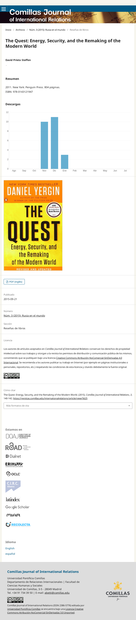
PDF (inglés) (15, 281)
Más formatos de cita (17, 405)
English (10, 548)
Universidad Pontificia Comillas (23, 609)
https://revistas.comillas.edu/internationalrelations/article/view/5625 (50, 398)
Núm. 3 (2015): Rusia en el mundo (47, 29)
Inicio (8, 29)
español (10, 553)
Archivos (20, 29)
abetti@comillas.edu (57, 592)
